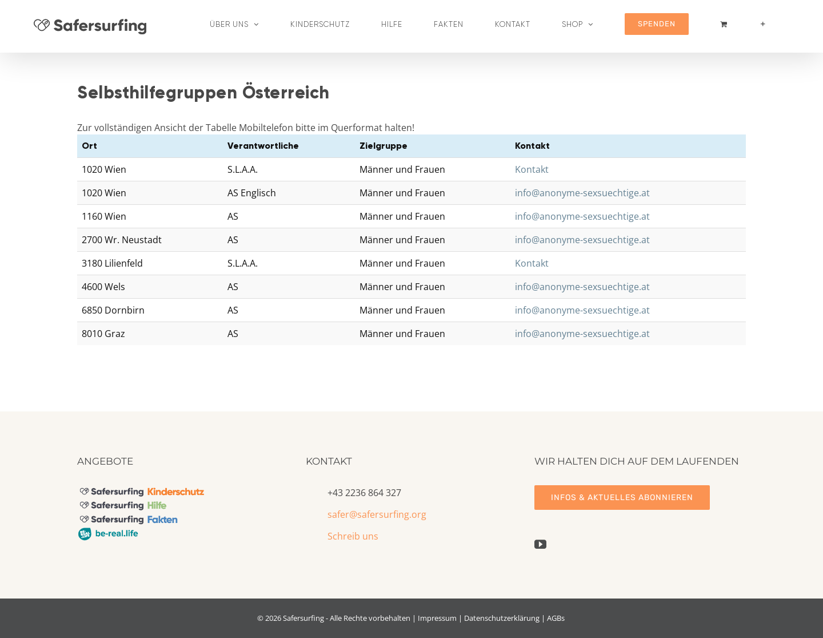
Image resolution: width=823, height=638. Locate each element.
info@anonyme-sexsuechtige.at (582, 193)
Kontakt (532, 169)
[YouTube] (540, 544)
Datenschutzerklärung (502, 618)
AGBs (556, 618)
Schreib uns (352, 536)
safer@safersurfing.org (376, 514)
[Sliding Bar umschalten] (763, 24)
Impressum (437, 618)
